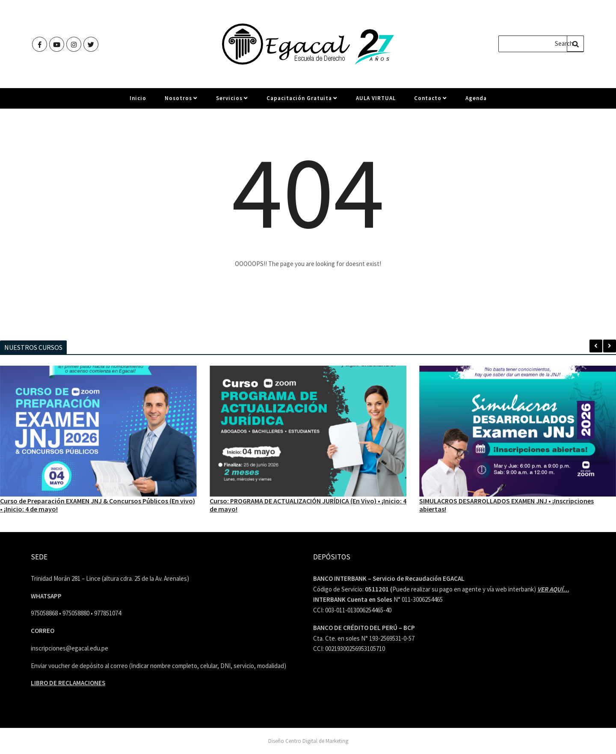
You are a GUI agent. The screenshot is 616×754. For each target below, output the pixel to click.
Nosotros (181, 102)
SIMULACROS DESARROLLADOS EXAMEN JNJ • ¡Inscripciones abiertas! (506, 504)
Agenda (476, 102)
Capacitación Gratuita (302, 102)
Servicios (232, 102)
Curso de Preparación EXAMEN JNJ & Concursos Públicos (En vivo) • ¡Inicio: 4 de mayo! (97, 504)
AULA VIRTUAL (375, 102)
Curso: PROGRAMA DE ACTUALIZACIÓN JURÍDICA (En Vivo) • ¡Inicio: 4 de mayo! (308, 504)
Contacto (431, 102)
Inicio (138, 102)
